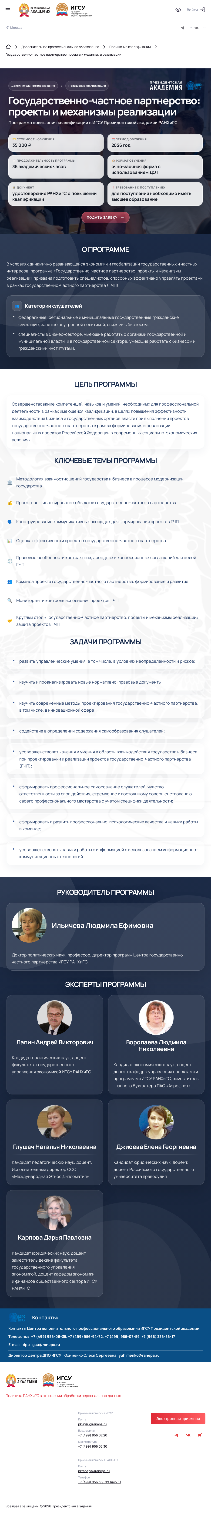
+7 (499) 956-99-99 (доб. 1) (99, 1484)
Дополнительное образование (37, 86)
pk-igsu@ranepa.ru (92, 1426)
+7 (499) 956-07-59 (122, 1338)
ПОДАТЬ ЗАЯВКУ (105, 219)
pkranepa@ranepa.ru (94, 1473)
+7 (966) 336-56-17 (158, 1338)
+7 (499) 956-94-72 (85, 1338)
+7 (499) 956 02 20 (92, 1437)
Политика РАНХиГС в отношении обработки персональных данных (63, 1397)
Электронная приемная (178, 1420)
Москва (16, 28)
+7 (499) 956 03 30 (92, 1448)
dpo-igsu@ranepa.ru (41, 1346)
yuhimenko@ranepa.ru (139, 1357)
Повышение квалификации (130, 47)
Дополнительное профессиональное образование (60, 47)
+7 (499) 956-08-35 (48, 1338)
